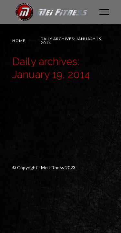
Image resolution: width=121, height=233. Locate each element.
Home (18, 40)
